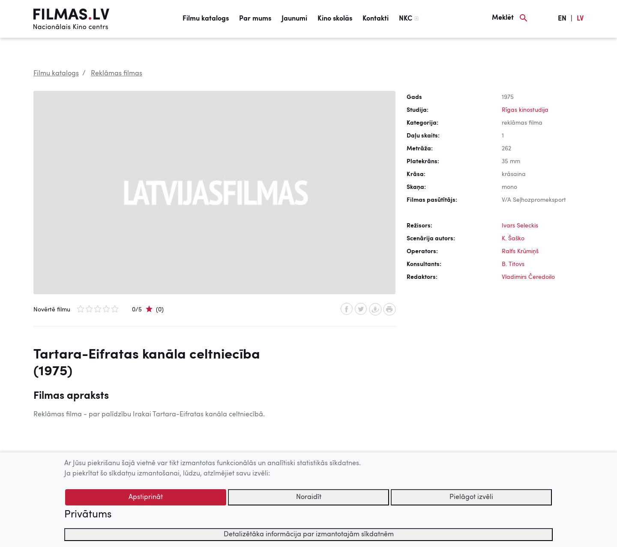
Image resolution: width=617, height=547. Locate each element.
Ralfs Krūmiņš (520, 251)
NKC (405, 18)
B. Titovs (513, 264)
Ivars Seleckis (520, 226)
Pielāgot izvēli (471, 497)
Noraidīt (308, 497)
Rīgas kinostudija (525, 110)
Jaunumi (294, 18)
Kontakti (375, 18)
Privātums (87, 515)
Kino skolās (334, 18)
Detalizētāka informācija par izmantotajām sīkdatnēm (309, 534)
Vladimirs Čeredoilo (528, 277)
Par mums (255, 18)
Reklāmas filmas (116, 73)
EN (562, 18)
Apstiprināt (146, 497)
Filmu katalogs (206, 18)
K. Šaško (513, 239)
